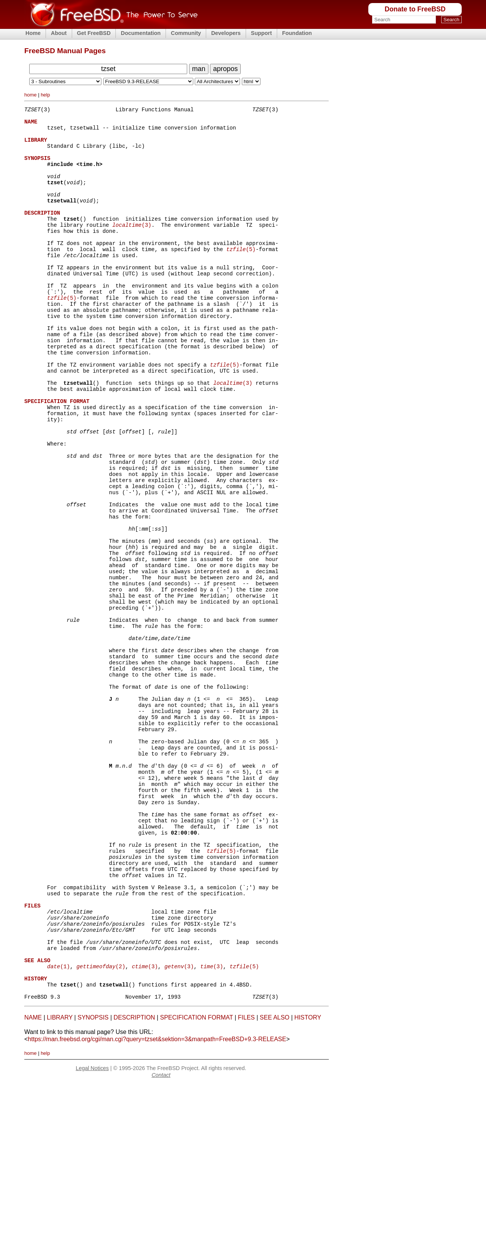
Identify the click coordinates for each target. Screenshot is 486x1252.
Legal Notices (92, 1236)
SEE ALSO (274, 1185)
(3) (131, 247)
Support (261, 33)
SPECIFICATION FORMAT (196, 1185)
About (59, 33)
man (198, 69)
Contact (160, 1242)
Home (33, 33)
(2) (100, 1128)
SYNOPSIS (93, 1185)
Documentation (141, 33)
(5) (241, 276)
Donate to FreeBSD (415, 9)
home (30, 95)
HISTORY (307, 1185)
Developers (226, 33)
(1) (58, 1128)
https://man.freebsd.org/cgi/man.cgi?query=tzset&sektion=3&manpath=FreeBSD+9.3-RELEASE (157, 1206)
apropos (225, 69)
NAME (33, 1185)
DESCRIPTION (134, 1185)
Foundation (297, 33)
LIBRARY (60, 1185)
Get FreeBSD (94, 33)
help (45, 95)
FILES (246, 1185)
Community (186, 33)
